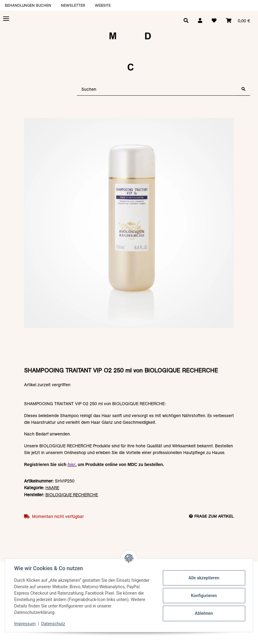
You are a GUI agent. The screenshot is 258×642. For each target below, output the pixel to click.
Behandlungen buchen (28, 5)
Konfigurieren (203, 595)
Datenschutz (54, 623)
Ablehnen (203, 613)
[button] (199, 20)
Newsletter (73, 5)
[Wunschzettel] (213, 20)
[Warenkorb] (238, 20)
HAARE (52, 487)
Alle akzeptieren (203, 577)
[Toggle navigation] (6, 19)
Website (103, 5)
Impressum (25, 623)
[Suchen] (157, 89)
